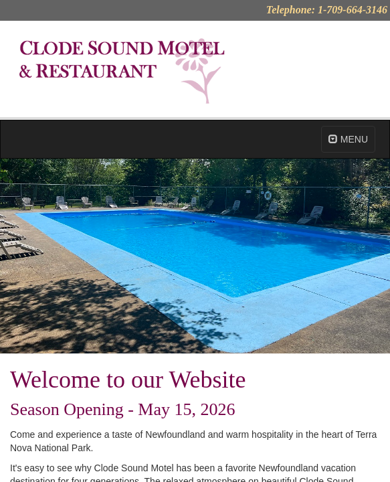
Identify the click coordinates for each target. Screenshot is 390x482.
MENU (348, 139)
